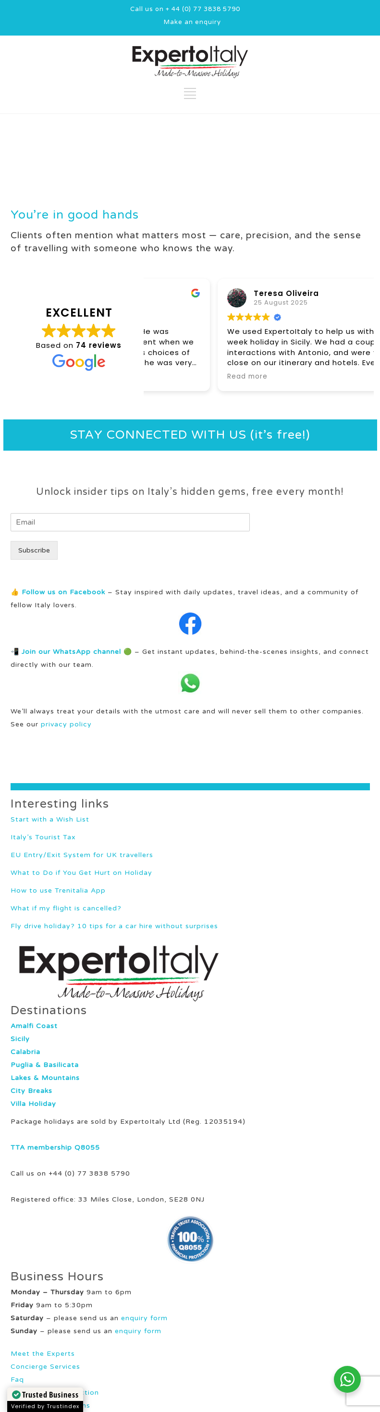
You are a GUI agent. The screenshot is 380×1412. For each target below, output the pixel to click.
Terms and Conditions (50, 1405)
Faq (17, 1379)
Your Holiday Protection (55, 1392)
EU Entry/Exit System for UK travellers (82, 855)
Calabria (25, 1052)
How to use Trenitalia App (58, 890)
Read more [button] (177, 376)
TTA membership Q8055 (55, 1147)
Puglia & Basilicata (45, 1065)
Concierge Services (45, 1367)
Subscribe (34, 550)
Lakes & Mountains (45, 1078)
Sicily (20, 1039)
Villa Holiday (33, 1104)
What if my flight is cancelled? (66, 908)
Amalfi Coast (34, 1026)
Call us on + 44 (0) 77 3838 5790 (185, 9)
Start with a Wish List (50, 819)
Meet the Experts (43, 1354)
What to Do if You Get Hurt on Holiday (81, 873)
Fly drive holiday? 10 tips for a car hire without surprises (114, 926)
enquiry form (144, 1318)
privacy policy (66, 724)
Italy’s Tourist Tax (43, 837)
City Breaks (31, 1091)
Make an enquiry (192, 22)
